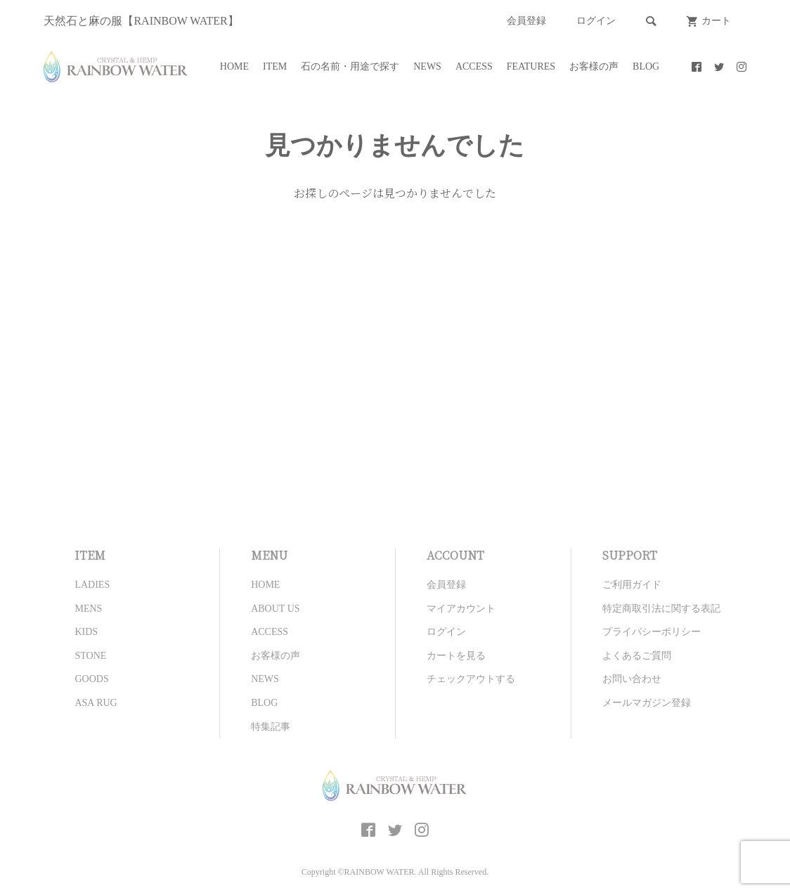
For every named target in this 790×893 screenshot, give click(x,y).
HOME (234, 66)
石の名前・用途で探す (350, 66)
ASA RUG (96, 703)
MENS (88, 608)
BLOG (646, 66)
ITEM (275, 66)
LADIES (92, 584)
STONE (90, 655)
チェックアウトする (471, 679)
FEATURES (531, 66)
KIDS (86, 632)
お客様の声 (594, 66)
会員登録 (526, 20)
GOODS (91, 679)
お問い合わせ (631, 679)
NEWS (427, 66)
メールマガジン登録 (646, 703)
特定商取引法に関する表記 (661, 608)
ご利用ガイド (631, 584)
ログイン (596, 20)
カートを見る (456, 655)
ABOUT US (275, 608)
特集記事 (270, 726)
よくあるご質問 (636, 655)
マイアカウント (461, 608)
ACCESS (474, 66)
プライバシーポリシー (651, 632)
